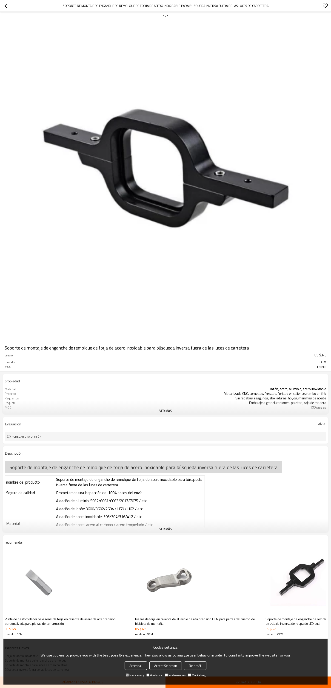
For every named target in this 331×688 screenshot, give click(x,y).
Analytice (154, 675)
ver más (165, 410)
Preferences (175, 675)
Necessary (135, 675)
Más (320, 424)
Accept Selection (165, 665)
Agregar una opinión (26, 436)
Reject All (195, 665)
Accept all (135, 665)
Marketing (196, 675)
